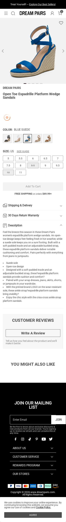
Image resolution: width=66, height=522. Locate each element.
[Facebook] (15, 439)
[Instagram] (22, 439)
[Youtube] (44, 439)
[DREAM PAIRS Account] (52, 13)
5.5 (20, 158)
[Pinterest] (36, 439)
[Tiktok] (29, 439)
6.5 (45, 158)
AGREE (33, 515)
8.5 (33, 165)
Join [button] (58, 419)
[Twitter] (51, 439)
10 (8, 172)
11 (20, 172)
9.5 (57, 165)
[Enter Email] (30, 419)
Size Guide (23, 151)
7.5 (8, 165)
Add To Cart (33, 186)
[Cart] (60, 13)
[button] (6, 13)
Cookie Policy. (43, 507)
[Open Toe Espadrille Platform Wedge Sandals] (7, 138)
